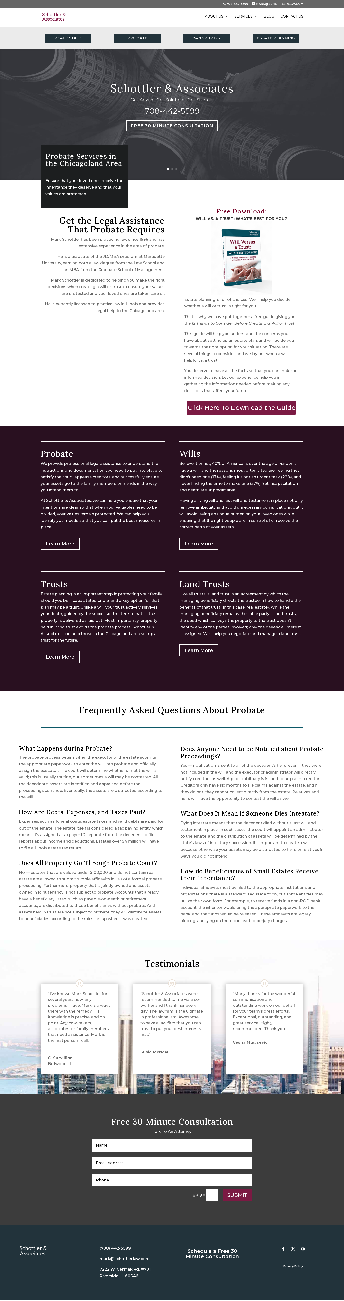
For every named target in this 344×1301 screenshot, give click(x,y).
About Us (214, 17)
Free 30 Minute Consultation (172, 126)
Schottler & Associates (172, 88)
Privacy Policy (293, 1267)
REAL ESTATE (68, 38)
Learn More (60, 545)
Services (244, 17)
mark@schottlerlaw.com (125, 1260)
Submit (237, 1197)
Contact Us (292, 17)
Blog (269, 17)
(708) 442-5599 (115, 1249)
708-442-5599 (237, 4)
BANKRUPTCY (206, 38)
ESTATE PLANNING (276, 38)
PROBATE (137, 38)
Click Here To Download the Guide (242, 409)
